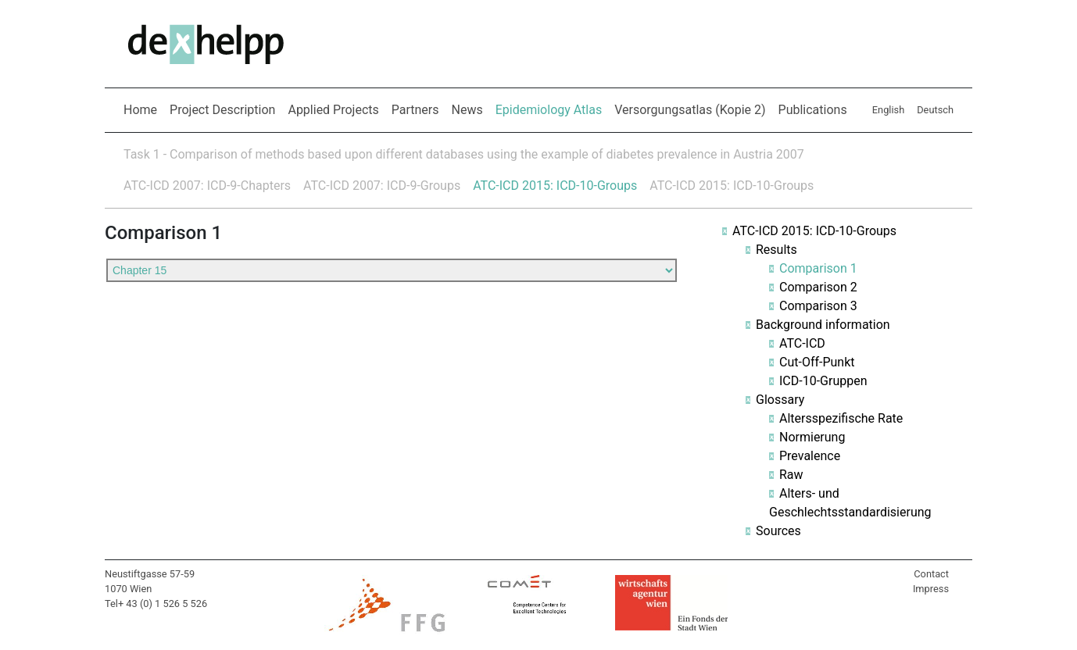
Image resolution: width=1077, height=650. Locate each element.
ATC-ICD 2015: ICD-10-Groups (555, 185)
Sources (778, 530)
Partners (415, 109)
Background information (823, 324)
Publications (812, 109)
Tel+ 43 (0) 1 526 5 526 (156, 603)
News (467, 109)
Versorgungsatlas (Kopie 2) (689, 109)
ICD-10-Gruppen (823, 380)
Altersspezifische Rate (841, 418)
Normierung (812, 437)
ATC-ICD (802, 343)
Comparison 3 (818, 305)
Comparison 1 (818, 268)
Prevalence (809, 455)
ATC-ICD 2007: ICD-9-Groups (381, 185)
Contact (931, 574)
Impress (931, 589)
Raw (791, 474)
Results (776, 249)
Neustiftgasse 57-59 (150, 574)
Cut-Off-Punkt (817, 362)
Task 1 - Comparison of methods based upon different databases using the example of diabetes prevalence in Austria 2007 (463, 154)
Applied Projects (333, 109)
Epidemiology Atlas (552, 108)
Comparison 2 (818, 287)
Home (140, 109)
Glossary (780, 399)
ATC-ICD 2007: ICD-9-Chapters (207, 185)
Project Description (222, 109)
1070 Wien (128, 589)
